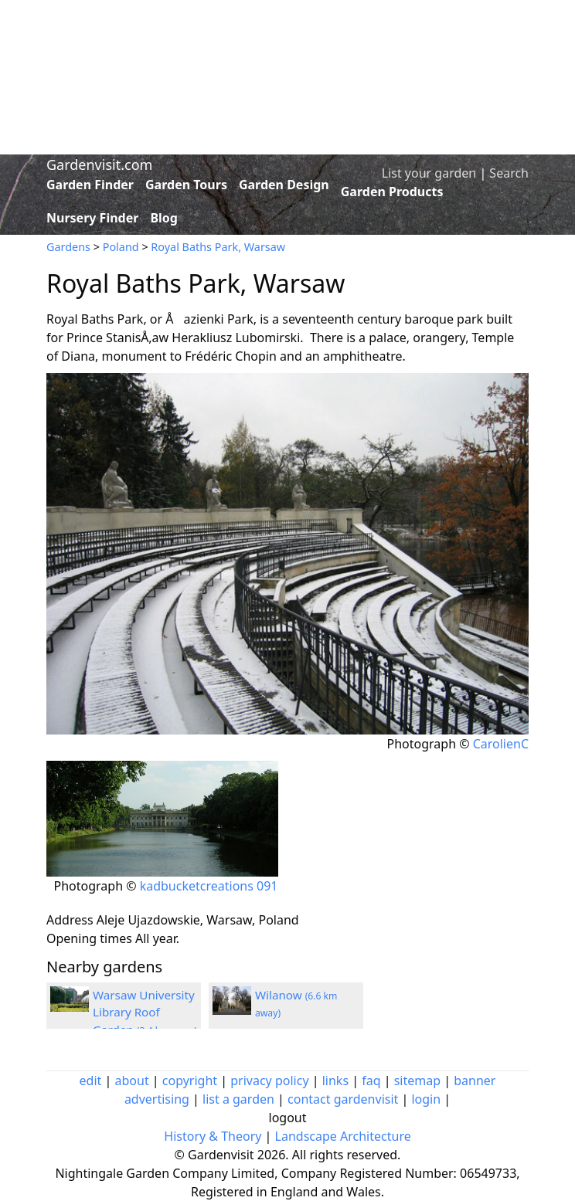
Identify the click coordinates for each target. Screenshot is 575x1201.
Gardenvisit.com (99, 164)
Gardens (68, 246)
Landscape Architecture (343, 1136)
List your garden (429, 173)
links (335, 1080)
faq (371, 1080)
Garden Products (392, 191)
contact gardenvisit (343, 1099)
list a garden (238, 1099)
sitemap (417, 1080)
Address (70, 919)
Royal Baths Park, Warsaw (218, 246)
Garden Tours (186, 184)
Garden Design (284, 184)
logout (288, 1117)
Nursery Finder (92, 217)
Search (509, 173)
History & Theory (212, 1136)
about (132, 1080)
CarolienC (501, 743)
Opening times (89, 938)
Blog (164, 217)
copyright (189, 1080)
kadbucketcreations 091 (209, 885)
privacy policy (269, 1080)
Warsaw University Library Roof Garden (145, 1012)
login (426, 1099)
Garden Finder (90, 184)
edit (91, 1080)
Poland (121, 246)
